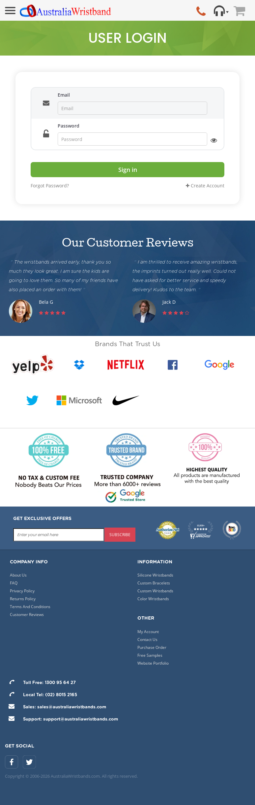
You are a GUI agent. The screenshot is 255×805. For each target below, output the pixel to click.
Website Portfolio (153, 663)
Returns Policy (23, 599)
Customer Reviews (27, 614)
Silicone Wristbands (155, 575)
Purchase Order (151, 647)
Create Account (205, 185)
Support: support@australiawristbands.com (61, 719)
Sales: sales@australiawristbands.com (55, 707)
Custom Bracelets (153, 583)
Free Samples (149, 655)
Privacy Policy (22, 591)
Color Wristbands (153, 599)
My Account (148, 631)
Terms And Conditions (30, 606)
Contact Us (147, 639)
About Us (18, 575)
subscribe (119, 534)
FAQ (13, 583)
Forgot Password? (50, 185)
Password (68, 126)
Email (64, 95)
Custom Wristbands (155, 591)
